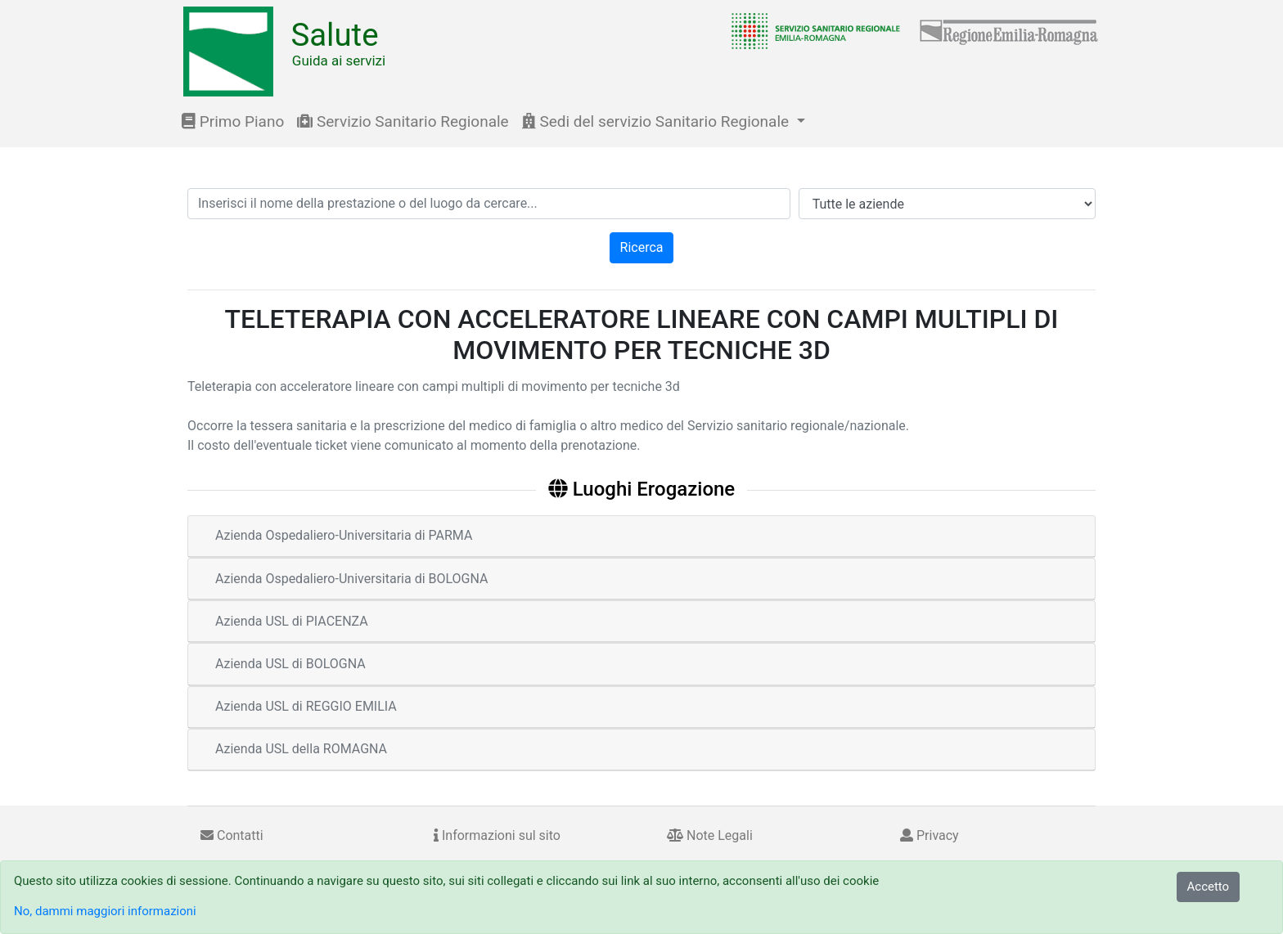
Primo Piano (233, 121)
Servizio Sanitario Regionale (402, 121)
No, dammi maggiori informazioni (105, 911)
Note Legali (710, 835)
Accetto (1208, 886)
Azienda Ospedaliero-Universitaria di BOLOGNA (351, 578)
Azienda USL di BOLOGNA (290, 663)
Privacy (929, 835)
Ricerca (642, 247)
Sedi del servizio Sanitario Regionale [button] (657, 121)
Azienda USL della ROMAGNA (301, 749)
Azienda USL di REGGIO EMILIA (306, 706)
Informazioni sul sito (497, 835)
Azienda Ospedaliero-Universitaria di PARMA (343, 535)
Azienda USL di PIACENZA (291, 621)
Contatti (231, 835)
